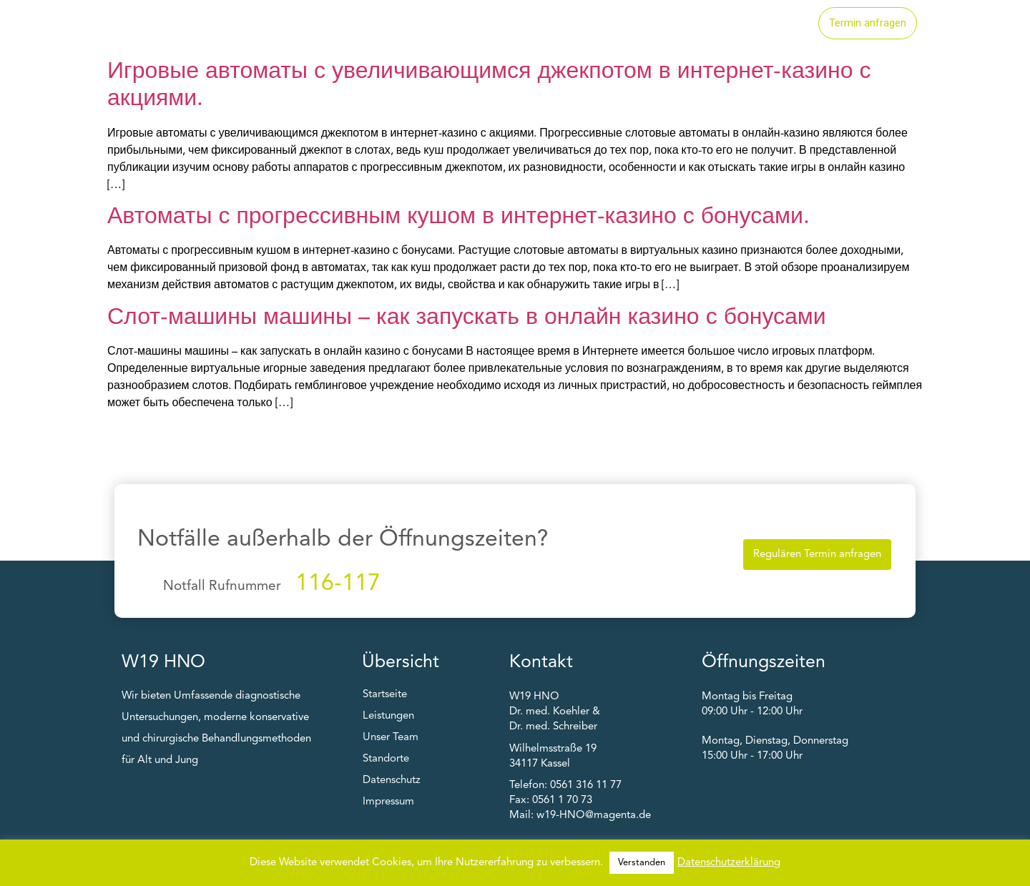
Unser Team (761, 23)
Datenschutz (392, 780)
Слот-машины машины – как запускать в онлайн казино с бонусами (466, 318)
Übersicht (400, 662)
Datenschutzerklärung (728, 862)
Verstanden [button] (641, 862)
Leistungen (582, 23)
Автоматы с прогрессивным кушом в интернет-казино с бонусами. (458, 217)
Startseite (494, 23)
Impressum (388, 802)
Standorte (670, 23)
